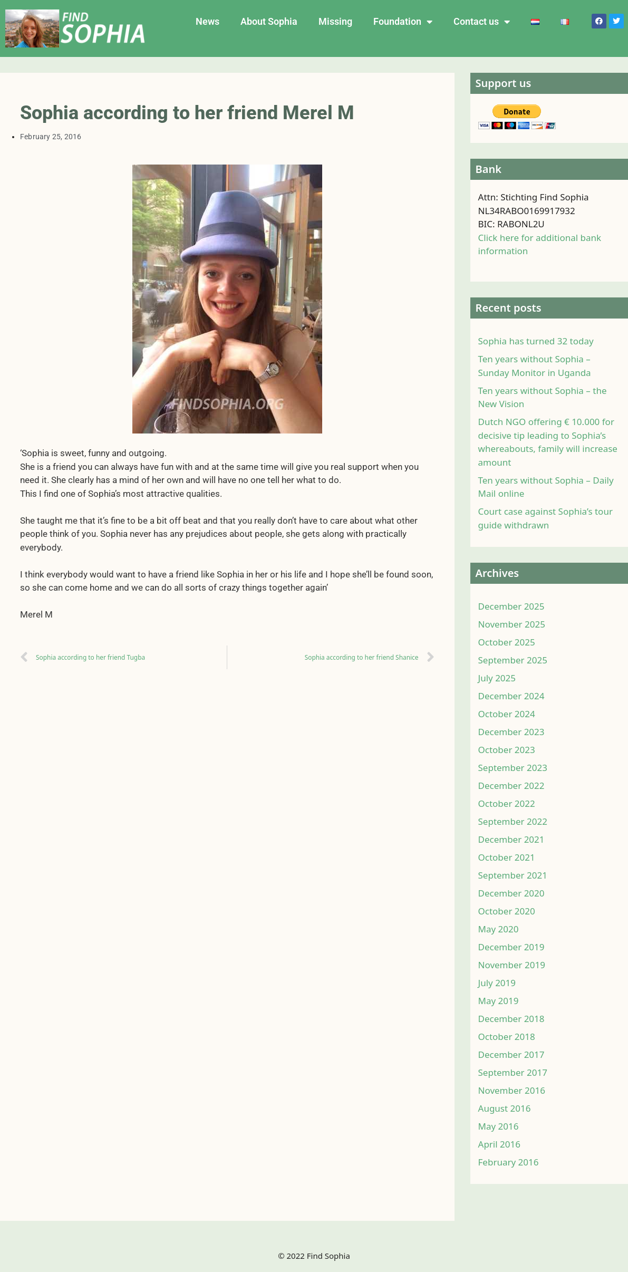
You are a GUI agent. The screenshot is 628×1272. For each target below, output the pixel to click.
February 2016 (508, 1162)
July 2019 (497, 983)
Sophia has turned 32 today (536, 341)
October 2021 (506, 857)
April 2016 (499, 1144)
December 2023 (511, 732)
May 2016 (498, 1126)
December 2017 (511, 1054)
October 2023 (506, 750)
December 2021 (511, 839)
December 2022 (511, 785)
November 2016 (511, 1090)
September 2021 (512, 875)
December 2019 (511, 947)
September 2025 (512, 660)
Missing (335, 21)
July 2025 (497, 678)
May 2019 (498, 1001)
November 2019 (511, 965)
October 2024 (506, 714)
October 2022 (506, 803)
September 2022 (512, 821)
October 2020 (506, 911)
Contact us (481, 22)
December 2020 (511, 893)
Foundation (402, 22)
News (207, 21)
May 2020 (498, 929)
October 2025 (506, 642)
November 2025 (511, 624)
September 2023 (512, 768)
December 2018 (511, 1019)
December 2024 (511, 696)
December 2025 (511, 606)
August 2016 (504, 1108)
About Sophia (268, 21)
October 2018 (506, 1036)
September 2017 (512, 1072)
